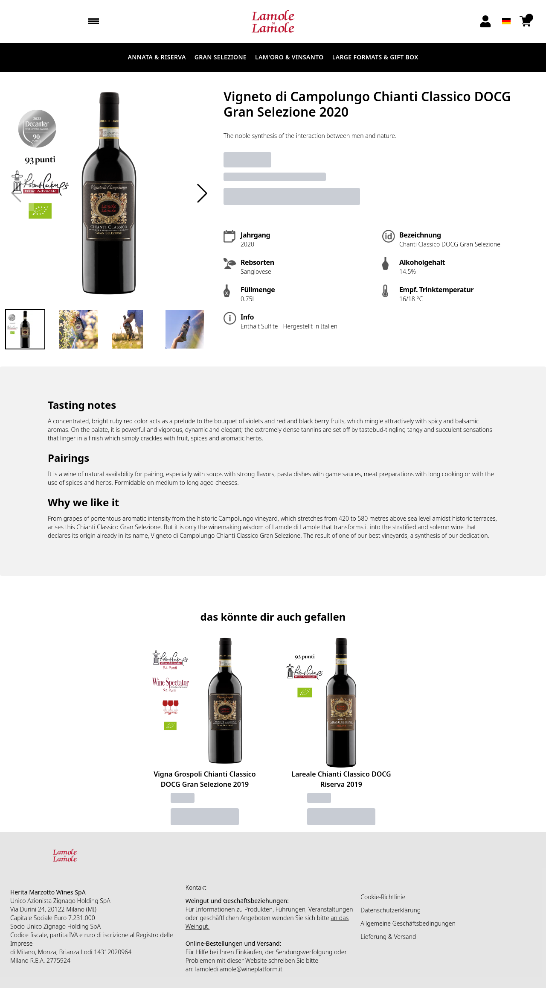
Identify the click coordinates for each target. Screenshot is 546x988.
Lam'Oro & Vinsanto (289, 57)
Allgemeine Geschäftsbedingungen (407, 923)
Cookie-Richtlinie (382, 897)
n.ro (89, 935)
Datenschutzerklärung (390, 910)
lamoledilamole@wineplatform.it (239, 969)
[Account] (485, 21)
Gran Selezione (221, 57)
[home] (272, 21)
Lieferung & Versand (388, 936)
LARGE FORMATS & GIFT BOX (375, 57)
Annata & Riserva (157, 57)
